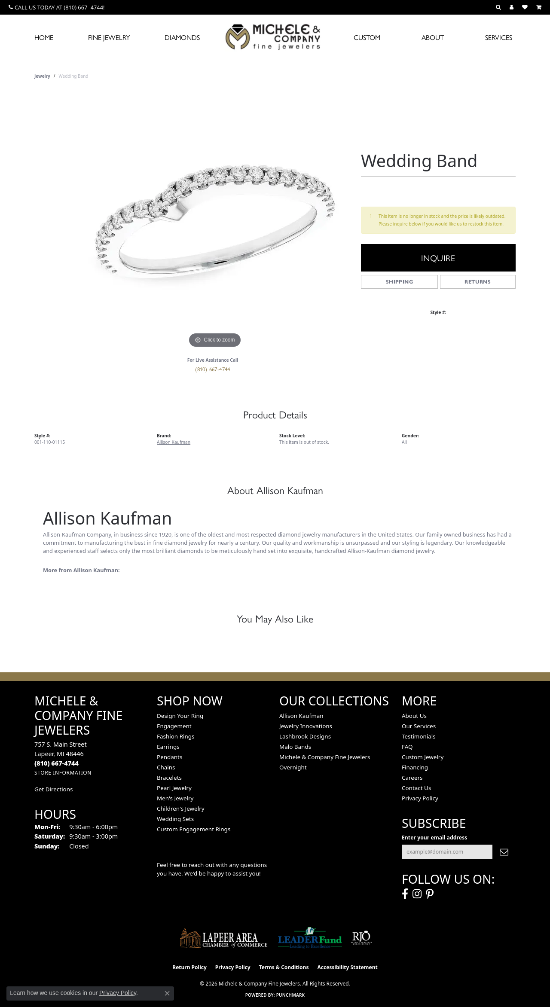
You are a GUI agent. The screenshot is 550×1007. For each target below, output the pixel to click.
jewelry (42, 76)
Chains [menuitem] (166, 767)
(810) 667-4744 (212, 369)
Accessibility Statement (347, 967)
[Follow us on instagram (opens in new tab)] (417, 894)
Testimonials (419, 736)
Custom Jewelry (422, 757)
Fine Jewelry (109, 37)
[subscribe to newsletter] (504, 852)
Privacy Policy (420, 798)
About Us (414, 716)
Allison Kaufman (173, 442)
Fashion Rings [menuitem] (175, 736)
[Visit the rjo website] (361, 938)
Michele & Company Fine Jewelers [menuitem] (324, 757)
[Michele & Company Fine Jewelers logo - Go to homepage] (275, 36)
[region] (215, 221)
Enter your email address (434, 837)
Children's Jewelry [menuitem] (181, 808)
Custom (367, 37)
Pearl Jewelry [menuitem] (174, 788)
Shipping (399, 281)
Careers (412, 777)
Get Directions (53, 789)
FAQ (407, 747)
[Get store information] (63, 772)
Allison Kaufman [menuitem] (301, 716)
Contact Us (416, 788)
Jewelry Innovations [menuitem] (305, 726)
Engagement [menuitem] (174, 726)
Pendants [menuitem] (169, 757)
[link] (56, 7)
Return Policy (189, 967)
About (433, 37)
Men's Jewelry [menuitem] (175, 798)
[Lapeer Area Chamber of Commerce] (224, 938)
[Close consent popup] (167, 993)
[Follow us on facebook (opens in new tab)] (405, 894)
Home (43, 37)
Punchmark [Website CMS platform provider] (290, 995)
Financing (415, 767)
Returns (477, 281)
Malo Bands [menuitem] (295, 747)
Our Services (419, 726)
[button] (498, 7)
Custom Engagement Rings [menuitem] (193, 829)
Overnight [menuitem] (293, 767)
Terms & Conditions (284, 967)
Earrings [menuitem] (168, 747)
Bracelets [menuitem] (169, 777)
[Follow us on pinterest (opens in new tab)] (430, 894)
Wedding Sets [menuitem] (175, 819)
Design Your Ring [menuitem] (180, 716)
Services (498, 37)
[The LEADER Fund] (310, 938)
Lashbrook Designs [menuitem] (305, 736)
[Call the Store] (56, 763)
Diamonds (182, 37)
